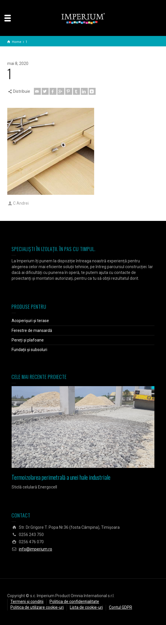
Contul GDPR (120, 607)
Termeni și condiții (26, 601)
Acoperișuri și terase (30, 320)
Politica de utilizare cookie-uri (37, 607)
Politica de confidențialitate (74, 601)
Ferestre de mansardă (32, 330)
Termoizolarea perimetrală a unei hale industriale (61, 477)
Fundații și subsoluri (29, 349)
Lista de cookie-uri (86, 607)
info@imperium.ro (35, 549)
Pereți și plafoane (28, 340)
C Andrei (21, 203)
